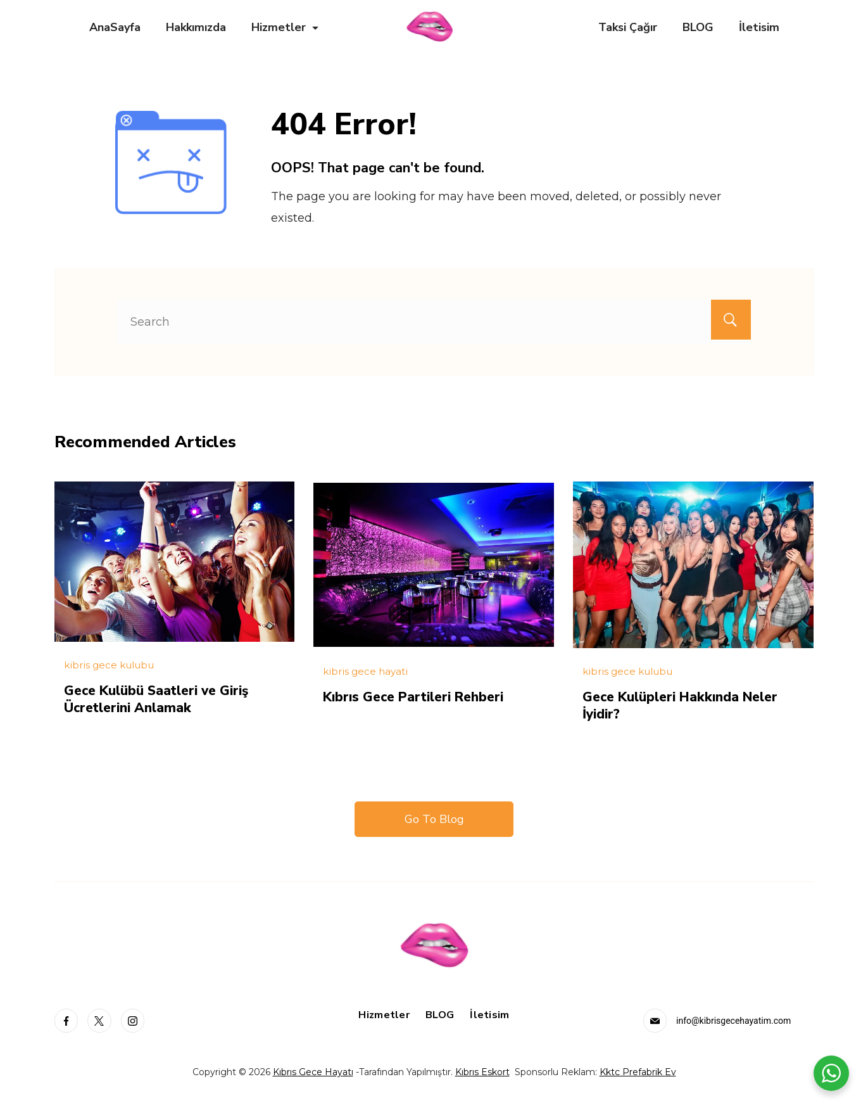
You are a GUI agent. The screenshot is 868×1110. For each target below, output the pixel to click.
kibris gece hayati (365, 671)
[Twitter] (99, 1019)
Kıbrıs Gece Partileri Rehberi (419, 696)
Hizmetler (284, 27)
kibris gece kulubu (109, 665)
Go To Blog (434, 818)
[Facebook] (66, 1019)
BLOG (698, 27)
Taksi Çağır (627, 27)
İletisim (759, 27)
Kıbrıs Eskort (482, 1070)
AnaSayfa (115, 27)
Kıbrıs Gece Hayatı (313, 1070)
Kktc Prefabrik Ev (638, 1070)
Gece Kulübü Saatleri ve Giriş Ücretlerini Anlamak (162, 698)
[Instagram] (133, 1019)
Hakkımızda (196, 27)
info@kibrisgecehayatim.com (733, 1019)
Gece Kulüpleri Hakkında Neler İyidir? (686, 704)
